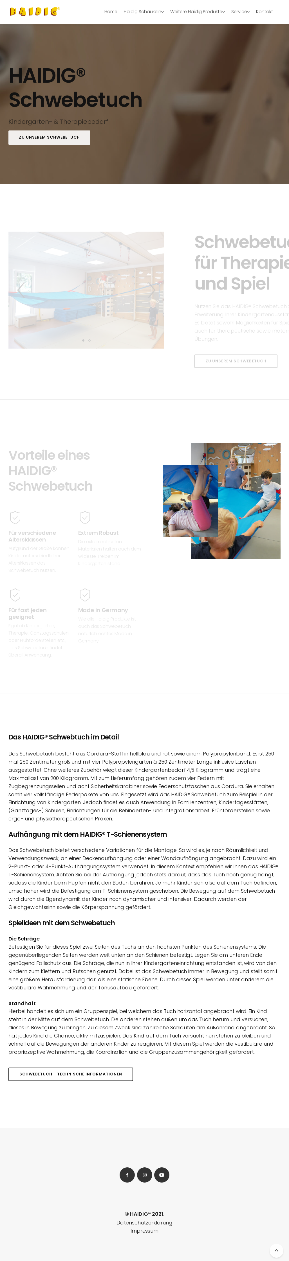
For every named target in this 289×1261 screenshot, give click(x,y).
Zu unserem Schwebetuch (49, 137)
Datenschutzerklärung (144, 1222)
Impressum (145, 1230)
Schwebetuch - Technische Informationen (70, 1074)
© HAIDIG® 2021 (144, 1213)
